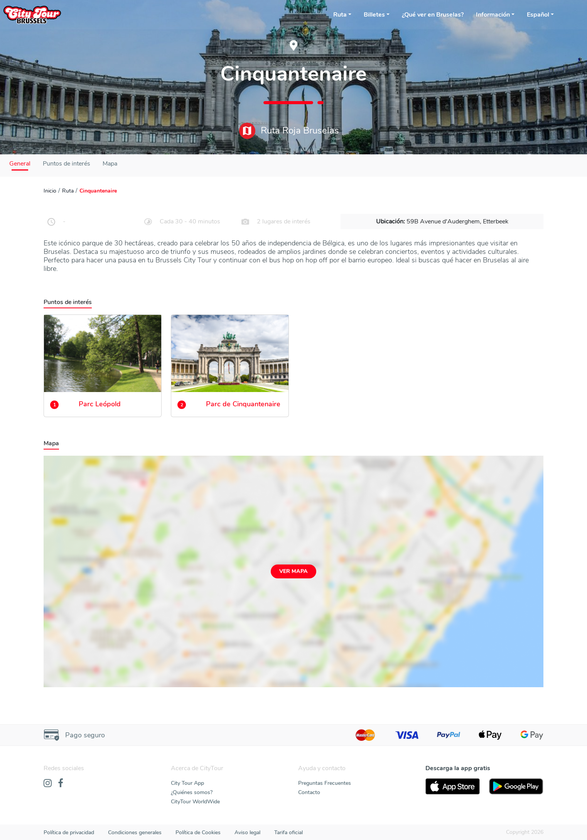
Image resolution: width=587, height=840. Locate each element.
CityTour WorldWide (195, 801)
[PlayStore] (516, 786)
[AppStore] (452, 786)
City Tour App (187, 783)
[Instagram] (48, 783)
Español (538, 14)
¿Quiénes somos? (192, 792)
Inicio (50, 190)
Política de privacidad (69, 832)
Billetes (374, 14)
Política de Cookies (198, 832)
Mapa (110, 163)
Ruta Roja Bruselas (289, 131)
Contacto (309, 792)
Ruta (340, 14)
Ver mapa (293, 571)
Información (493, 14)
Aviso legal (247, 832)
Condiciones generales (135, 832)
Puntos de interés (66, 163)
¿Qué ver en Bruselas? (433, 14)
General (19, 163)
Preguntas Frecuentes (324, 783)
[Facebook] (60, 783)
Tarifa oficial (288, 832)
